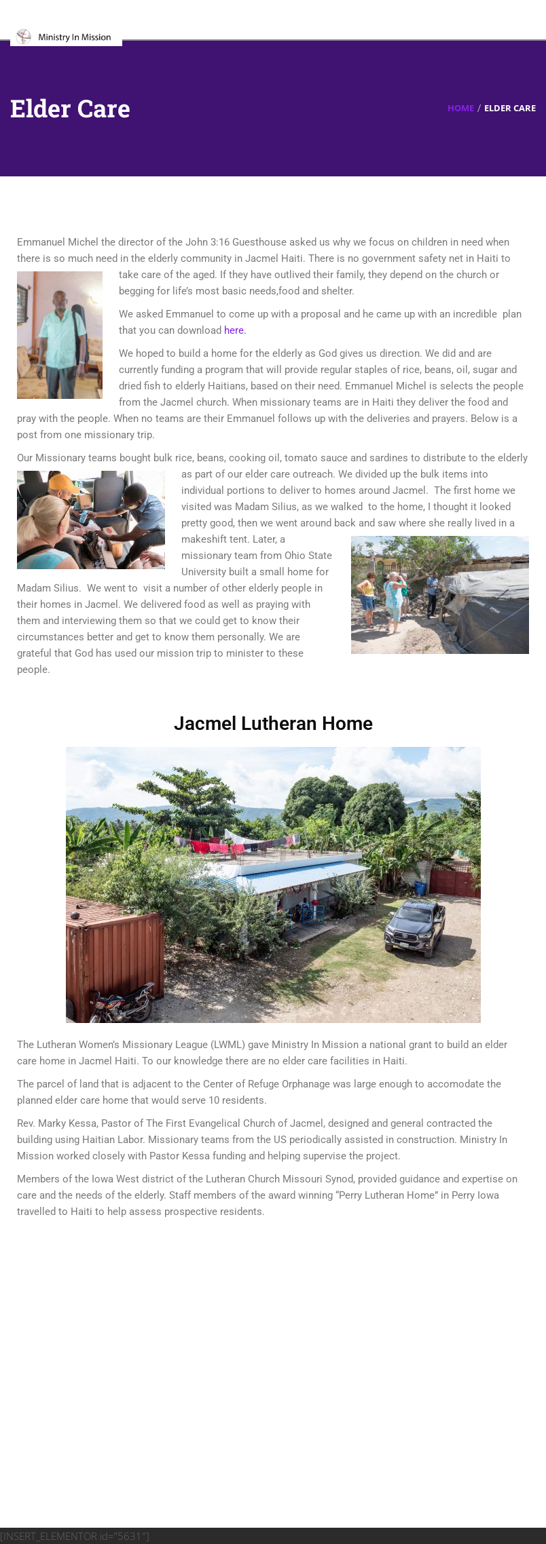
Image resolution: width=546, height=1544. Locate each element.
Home (461, 108)
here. (235, 330)
